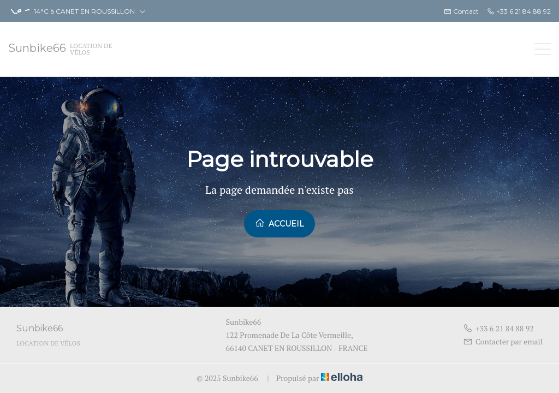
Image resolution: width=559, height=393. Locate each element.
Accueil (279, 223)
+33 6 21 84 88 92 (498, 328)
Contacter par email (503, 341)
